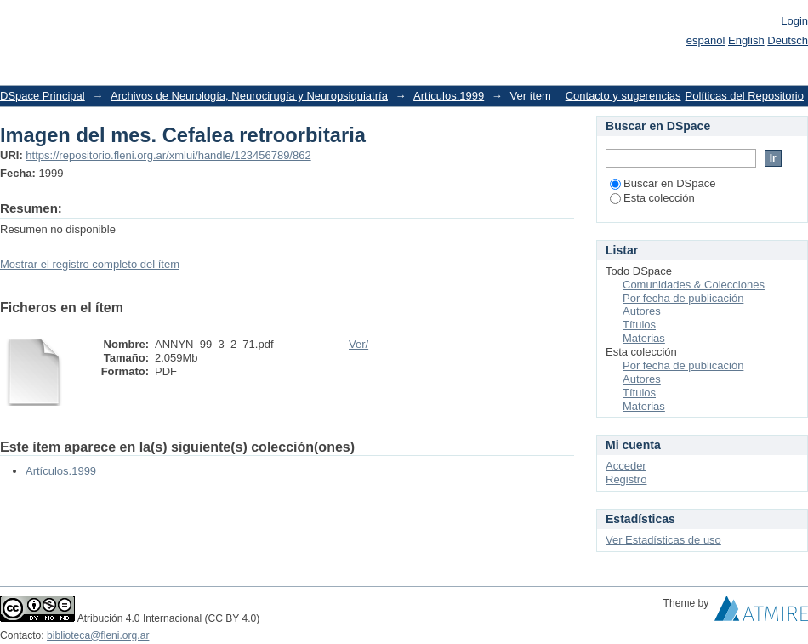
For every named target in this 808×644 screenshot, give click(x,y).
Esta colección (652, 197)
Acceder (626, 465)
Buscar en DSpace (662, 183)
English (746, 40)
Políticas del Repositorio (745, 95)
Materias (644, 338)
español (705, 40)
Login (794, 20)
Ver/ (358, 344)
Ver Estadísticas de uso (663, 539)
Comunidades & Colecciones (694, 284)
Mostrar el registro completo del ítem (89, 264)
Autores (642, 311)
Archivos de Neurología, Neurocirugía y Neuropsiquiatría (249, 95)
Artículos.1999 (448, 95)
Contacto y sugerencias (623, 95)
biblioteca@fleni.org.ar (98, 635)
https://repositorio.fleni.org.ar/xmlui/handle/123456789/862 (168, 155)
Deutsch (787, 40)
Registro (626, 479)
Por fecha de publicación (683, 298)
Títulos (639, 324)
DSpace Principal (42, 95)
